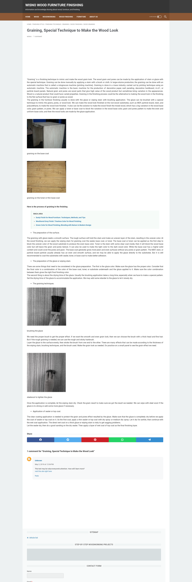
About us (95, 13)
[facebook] (36, 484)
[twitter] (54, 484)
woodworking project (115, 573)
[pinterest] (73, 484)
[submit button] (146, 106)
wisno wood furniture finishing (56, 2)
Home (29, 13)
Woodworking (50, 13)
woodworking (81, 573)
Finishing (92, 573)
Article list (135, 27)
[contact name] (146, 67)
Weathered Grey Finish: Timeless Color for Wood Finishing (58, 234)
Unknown (38, 505)
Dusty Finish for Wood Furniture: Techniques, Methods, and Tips (60, 230)
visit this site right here (43, 516)
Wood (38, 13)
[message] (146, 93)
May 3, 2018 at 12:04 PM (44, 509)
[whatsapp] (92, 484)
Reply (37, 520)
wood (71, 573)
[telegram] (110, 484)
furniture (101, 573)
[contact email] (146, 77)
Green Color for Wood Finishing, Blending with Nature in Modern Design (63, 237)
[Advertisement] (73, 55)
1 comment (37, 34)
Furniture (82, 13)
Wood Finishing (68, 13)
